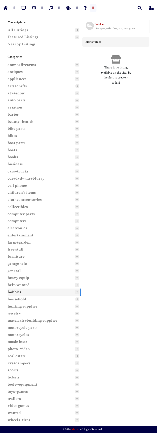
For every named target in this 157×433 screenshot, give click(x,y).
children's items (22, 192)
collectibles (18, 206)
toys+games (18, 391)
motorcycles (18, 334)
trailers (14, 398)
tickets (13, 377)
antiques (15, 71)
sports (13, 370)
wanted (14, 412)
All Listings (18, 30)
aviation (15, 107)
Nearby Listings (22, 44)
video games (18, 405)
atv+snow (16, 93)
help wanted (19, 285)
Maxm (75, 429)
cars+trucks (18, 171)
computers (17, 221)
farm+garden (19, 242)
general (14, 270)
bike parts (16, 128)
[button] (139, 8)
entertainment (20, 235)
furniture (16, 256)
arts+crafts (17, 86)
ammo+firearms (22, 64)
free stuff (16, 249)
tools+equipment (22, 384)
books (13, 157)
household (17, 299)
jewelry (14, 313)
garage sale (17, 263)
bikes (12, 135)
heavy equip (18, 277)
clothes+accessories (25, 199)
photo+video (19, 348)
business (15, 164)
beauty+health (21, 121)
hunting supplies (22, 306)
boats (12, 150)
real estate (17, 356)
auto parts (17, 100)
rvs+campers (19, 363)
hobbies (14, 292)
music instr (17, 341)
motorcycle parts (22, 327)
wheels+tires (19, 420)
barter (13, 114)
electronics (17, 228)
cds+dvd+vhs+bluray (26, 178)
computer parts (21, 214)
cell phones (18, 185)
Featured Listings (23, 37)
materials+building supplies (32, 320)
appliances (17, 79)
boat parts (16, 142)
